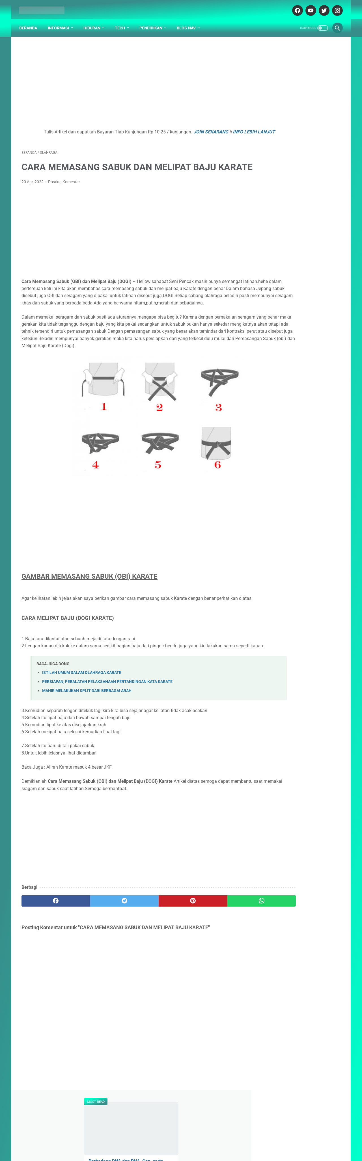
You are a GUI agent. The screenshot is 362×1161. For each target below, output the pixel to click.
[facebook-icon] (294, 7)
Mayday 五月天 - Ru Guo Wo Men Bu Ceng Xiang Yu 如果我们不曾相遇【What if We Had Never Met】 (297, 254)
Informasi (60, 22)
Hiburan (94, 22)
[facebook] (48, 947)
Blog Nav (188, 22)
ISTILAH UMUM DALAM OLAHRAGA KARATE (81, 719)
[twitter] (101, 947)
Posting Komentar (64, 200)
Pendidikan (153, 22)
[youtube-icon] (308, 7)
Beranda (30, 22)
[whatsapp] (208, 947)
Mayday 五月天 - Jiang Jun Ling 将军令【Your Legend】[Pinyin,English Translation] (297, 141)
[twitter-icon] (321, 7)
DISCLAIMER (189, 1140)
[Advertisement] (128, 80)
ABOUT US (163, 1140)
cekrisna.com (208, 1152)
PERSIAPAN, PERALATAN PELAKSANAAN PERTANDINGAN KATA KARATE (107, 728)
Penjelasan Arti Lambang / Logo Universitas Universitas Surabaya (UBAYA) (293, 296)
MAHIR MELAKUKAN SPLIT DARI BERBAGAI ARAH (87, 737)
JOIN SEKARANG (189, 128)
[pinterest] (155, 947)
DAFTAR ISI (138, 1140)
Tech (122, 22)
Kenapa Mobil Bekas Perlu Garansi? (297, 387)
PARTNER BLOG (220, 1140)
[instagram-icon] (334, 7)
